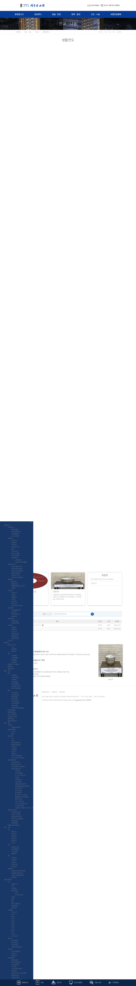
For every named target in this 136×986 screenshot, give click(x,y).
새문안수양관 (15, 634)
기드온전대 (14, 851)
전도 (9, 845)
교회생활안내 (15, 534)
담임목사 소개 (12, 645)
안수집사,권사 (19, 895)
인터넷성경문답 (15, 951)
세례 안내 (14, 616)
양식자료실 (14, 943)
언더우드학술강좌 (16, 756)
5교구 (13, 923)
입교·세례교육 (19, 801)
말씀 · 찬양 (56, 14)
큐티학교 (17, 771)
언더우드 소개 (15, 575)
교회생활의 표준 (16, 610)
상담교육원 (18, 790)
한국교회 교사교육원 (21, 795)
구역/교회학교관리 (16, 969)
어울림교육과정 (15, 727)
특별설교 (10, 666)
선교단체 (14, 601)
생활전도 (14, 853)
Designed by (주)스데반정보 (83, 700)
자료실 (10, 938)
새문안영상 (11, 719)
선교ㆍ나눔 (95, 14)
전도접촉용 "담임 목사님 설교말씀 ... (102, 579)
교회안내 (10, 538)
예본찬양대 (14, 697)
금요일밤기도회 (15, 686)
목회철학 (14, 649)
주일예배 (14, 656)
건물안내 (14, 627)
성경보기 (10, 949)
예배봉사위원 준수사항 (18, 586)
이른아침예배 (15, 684)
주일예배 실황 (12, 712)
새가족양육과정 (15, 532)
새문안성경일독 (12, 721)
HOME (18, 32)
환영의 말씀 (14, 529)
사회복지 (10, 869)
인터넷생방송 (11, 710)
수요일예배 (14, 658)
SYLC (12, 740)
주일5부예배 (15, 677)
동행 (12, 734)
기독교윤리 (18, 782)
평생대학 (14, 877)
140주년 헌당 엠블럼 (21, 562)
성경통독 (14, 749)
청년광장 (10, 736)
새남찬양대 (14, 706)
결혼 (12, 899)
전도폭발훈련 (15, 849)
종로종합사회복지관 (17, 873)
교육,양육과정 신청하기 (18, 766)
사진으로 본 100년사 (17, 571)
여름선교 (14, 753)
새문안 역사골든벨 (16, 569)
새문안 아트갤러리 (16, 947)
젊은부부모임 (11, 729)
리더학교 (14, 747)
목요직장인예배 (15, 688)
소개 (12, 647)
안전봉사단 (14, 864)
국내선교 (14, 834)
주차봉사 (14, 860)
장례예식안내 (15, 977)
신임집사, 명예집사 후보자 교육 (24, 808)
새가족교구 (14, 936)
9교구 (13, 932)
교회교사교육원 (15, 814)
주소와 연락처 (15, 556)
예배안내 (10, 579)
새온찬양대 (14, 699)
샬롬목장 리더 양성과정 (22, 797)
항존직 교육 (18, 799)
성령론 (17, 777)
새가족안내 (11, 527)
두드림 (13, 732)
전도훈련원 (14, 823)
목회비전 (14, 651)
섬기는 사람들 (15, 553)
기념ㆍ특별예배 (12, 714)
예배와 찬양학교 (16, 745)
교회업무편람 (15, 623)
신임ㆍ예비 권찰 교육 (21, 803)
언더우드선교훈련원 (17, 819)
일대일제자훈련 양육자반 (22, 786)
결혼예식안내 (15, 975)
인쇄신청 (14, 971)
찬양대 (13, 599)
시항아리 (56, 591)
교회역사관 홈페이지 (17, 577)
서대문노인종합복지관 (17, 875)
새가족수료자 (15, 536)
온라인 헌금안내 (16, 962)
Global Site (14, 584)
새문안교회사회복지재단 (18, 871)
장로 (16, 892)
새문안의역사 (11, 564)
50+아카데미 (19, 788)
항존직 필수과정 (16, 764)
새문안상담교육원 (16, 816)
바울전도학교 (15, 847)
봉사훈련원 (18, 792)
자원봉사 (14, 858)
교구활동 (10, 910)
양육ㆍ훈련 (75, 14)
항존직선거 (14, 890)
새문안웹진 (14, 906)
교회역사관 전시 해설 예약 (19, 973)
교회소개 (14, 540)
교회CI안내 (14, 558)
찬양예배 (14, 660)
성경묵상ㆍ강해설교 (13, 664)
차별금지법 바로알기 (14, 825)
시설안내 (10, 625)
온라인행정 (11, 958)
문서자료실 (14, 940)
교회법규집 (11, 619)
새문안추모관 (15, 638)
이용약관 (54, 692)
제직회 (13, 595)
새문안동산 (14, 636)
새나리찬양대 (15, 703)
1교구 (13, 914)
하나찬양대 (14, 692)
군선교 (13, 843)
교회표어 (14, 543)
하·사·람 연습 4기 (20, 775)
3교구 (13, 919)
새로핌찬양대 (15, 695)
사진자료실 (14, 945)
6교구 (13, 925)
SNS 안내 (14, 908)
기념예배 (14, 662)
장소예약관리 (15, 964)
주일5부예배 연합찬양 (17, 708)
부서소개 (10, 590)
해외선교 (14, 832)
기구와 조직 (14, 551)
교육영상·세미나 (12, 716)
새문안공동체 (115, 14)
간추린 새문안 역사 (16, 566)
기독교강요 (18, 780)
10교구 (13, 934)
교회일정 (14, 888)
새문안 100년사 (15, 573)
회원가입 (111, 5)
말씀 (9, 673)
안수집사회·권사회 (17, 606)
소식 (9, 882)
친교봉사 (14, 866)
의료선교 (14, 838)
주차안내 (14, 629)
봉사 (9, 856)
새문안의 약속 (15, 547)
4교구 (13, 921)
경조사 (13, 897)
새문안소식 (14, 884)
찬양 (9, 690)
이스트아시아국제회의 (17, 758)
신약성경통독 (19, 773)
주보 (12, 886)
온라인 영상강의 (16, 769)
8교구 (13, 929)
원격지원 (62, 692)
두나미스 (14, 751)
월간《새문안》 (16, 903)
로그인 (106, 5)
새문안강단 (11, 669)
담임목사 (37, 14)
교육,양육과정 (12, 760)
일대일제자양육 (15, 743)
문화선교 (14, 840)
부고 (12, 901)
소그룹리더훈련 (19, 806)
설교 (9, 653)
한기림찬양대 (15, 701)
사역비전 (14, 545)
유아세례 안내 (15, 614)
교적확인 (14, 966)
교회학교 (14, 597)
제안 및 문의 (45, 692)
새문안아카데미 (12, 810)
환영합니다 (19, 14)
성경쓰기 (14, 953)
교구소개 (14, 912)
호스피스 (14, 862)
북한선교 (14, 836)
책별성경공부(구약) (21, 784)
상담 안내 (14, 612)
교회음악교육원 (15, 812)
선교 (9, 829)
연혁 (12, 549)
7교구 (13, 927)
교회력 (13, 588)
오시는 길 (14, 632)
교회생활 (10, 608)
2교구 (13, 916)
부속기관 (14, 603)
